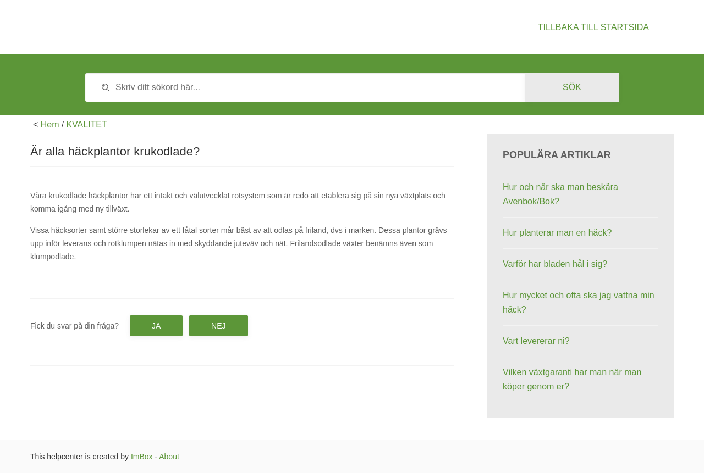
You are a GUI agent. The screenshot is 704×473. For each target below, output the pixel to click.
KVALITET (86, 124)
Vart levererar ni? (536, 341)
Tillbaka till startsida (593, 27)
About (169, 456)
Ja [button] (156, 325)
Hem (50, 124)
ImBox (142, 456)
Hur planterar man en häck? (557, 232)
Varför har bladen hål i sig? (555, 264)
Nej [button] (218, 325)
